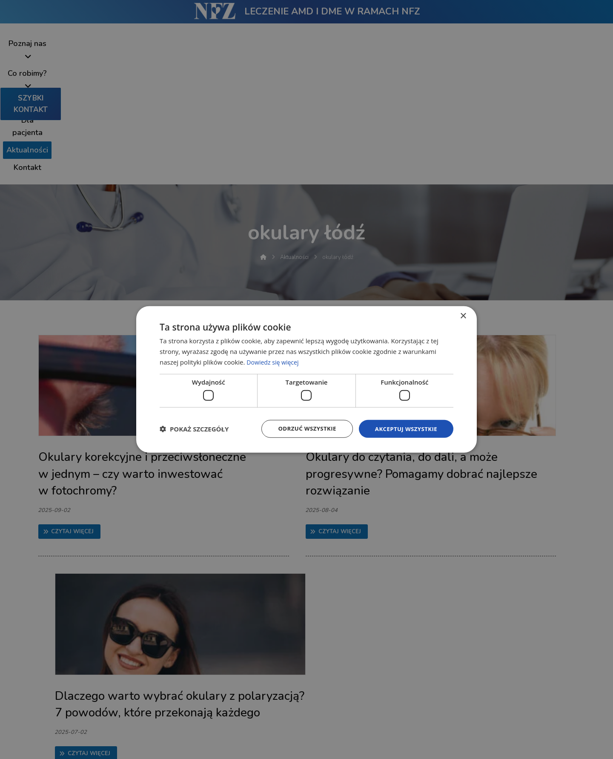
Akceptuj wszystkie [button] (404, 429)
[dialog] (306, 379)
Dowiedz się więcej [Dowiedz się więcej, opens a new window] (274, 361)
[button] (194, 429)
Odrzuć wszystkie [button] (302, 429)
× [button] (463, 316)
